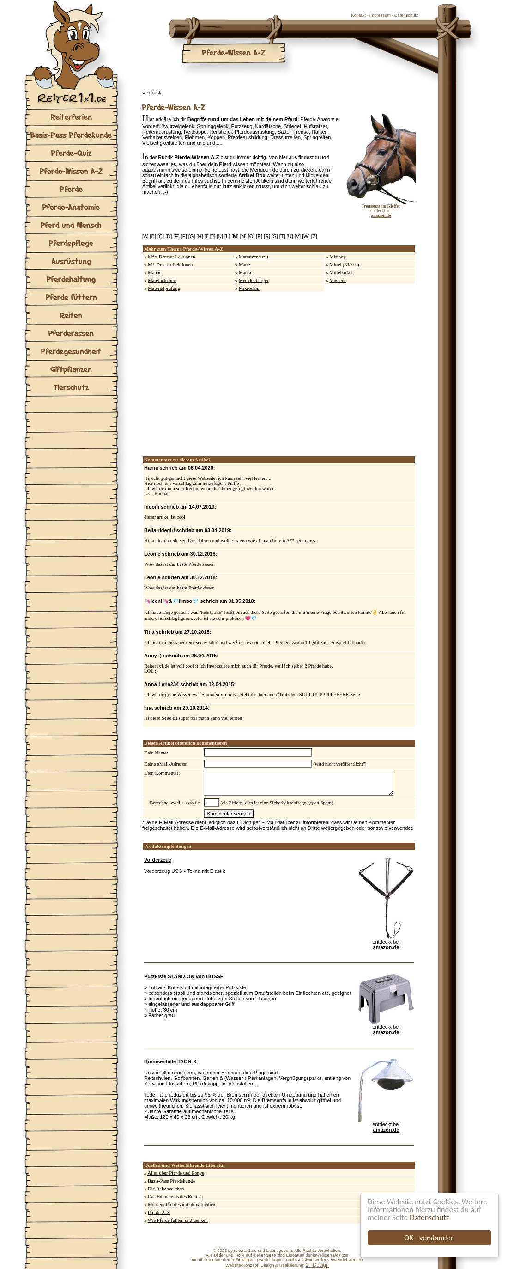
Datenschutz (429, 1217)
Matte (244, 264)
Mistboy (337, 256)
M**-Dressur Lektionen (171, 256)
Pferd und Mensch (71, 225)
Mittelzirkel (340, 272)
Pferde (71, 189)
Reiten (71, 315)
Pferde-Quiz (71, 153)
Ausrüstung (71, 261)
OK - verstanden (429, 1238)
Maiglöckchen (162, 280)
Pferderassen (71, 333)
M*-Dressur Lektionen (170, 264)
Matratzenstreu (253, 256)
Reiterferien (71, 117)
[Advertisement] (234, 374)
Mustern (337, 280)
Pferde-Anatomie (71, 207)
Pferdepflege (71, 243)
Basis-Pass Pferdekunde (71, 135)
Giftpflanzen (71, 369)
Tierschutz (71, 387)
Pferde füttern (71, 297)
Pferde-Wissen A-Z (71, 171)
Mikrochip (249, 288)
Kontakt (358, 15)
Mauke (246, 272)
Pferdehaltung (71, 279)
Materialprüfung (164, 288)
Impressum (380, 15)
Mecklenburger (254, 280)
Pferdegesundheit (71, 351)
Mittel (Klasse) (344, 264)
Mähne (155, 272)
